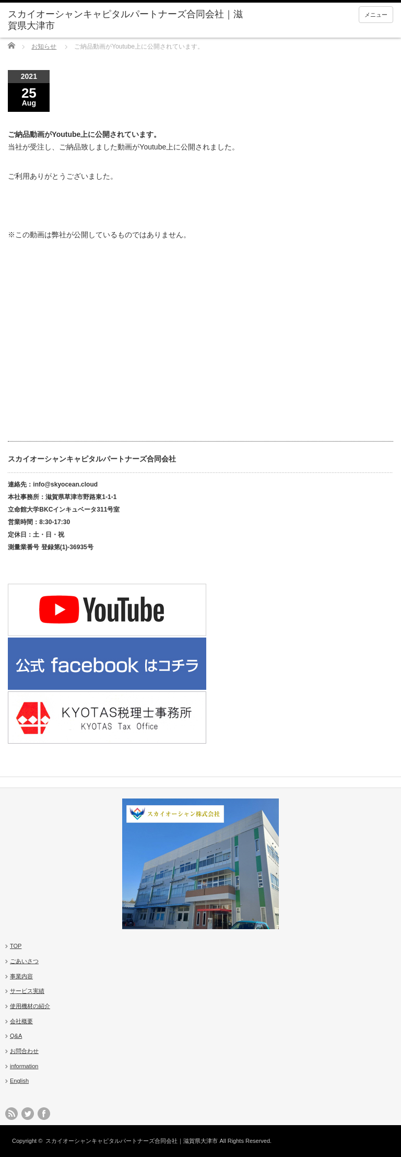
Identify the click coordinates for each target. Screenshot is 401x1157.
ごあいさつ (24, 961)
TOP (15, 946)
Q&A (16, 1036)
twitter (27, 1113)
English (19, 1081)
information (24, 1066)
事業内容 (21, 976)
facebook (44, 1113)
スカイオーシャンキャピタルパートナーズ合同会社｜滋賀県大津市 (131, 1141)
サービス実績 (27, 991)
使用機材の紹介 (30, 1006)
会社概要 (21, 1021)
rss (11, 1113)
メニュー (375, 14)
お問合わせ (24, 1051)
